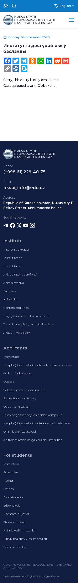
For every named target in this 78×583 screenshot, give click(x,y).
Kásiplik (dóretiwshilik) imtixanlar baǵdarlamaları (37, 423)
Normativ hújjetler (16, 514)
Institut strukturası (16, 249)
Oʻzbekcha (46, 86)
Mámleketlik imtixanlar (19, 530)
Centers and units (15, 308)
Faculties (9, 291)
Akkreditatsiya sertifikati (20, 274)
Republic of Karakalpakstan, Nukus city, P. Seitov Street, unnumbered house (38, 205)
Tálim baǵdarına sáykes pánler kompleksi (33, 415)
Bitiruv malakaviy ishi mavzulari (25, 539)
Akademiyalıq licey (16, 333)
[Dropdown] (5, 5)
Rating (8, 480)
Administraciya (13, 283)
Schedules (10, 472)
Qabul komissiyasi (16, 406)
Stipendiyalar (12, 505)
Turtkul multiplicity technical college (28, 324)
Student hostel (14, 522)
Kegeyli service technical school (26, 316)
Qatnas (8, 489)
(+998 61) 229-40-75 (24, 171)
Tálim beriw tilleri (15, 547)
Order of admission (17, 373)
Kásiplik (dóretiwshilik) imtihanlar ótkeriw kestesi (37, 365)
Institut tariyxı (12, 266)
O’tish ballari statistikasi (19, 431)
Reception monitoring (19, 398)
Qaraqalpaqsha (16, 86)
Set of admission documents (24, 390)
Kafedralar (10, 299)
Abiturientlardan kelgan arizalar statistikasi (33, 440)
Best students (13, 497)
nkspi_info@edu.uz (24, 187)
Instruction (11, 357)
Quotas (8, 382)
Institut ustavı (12, 258)
